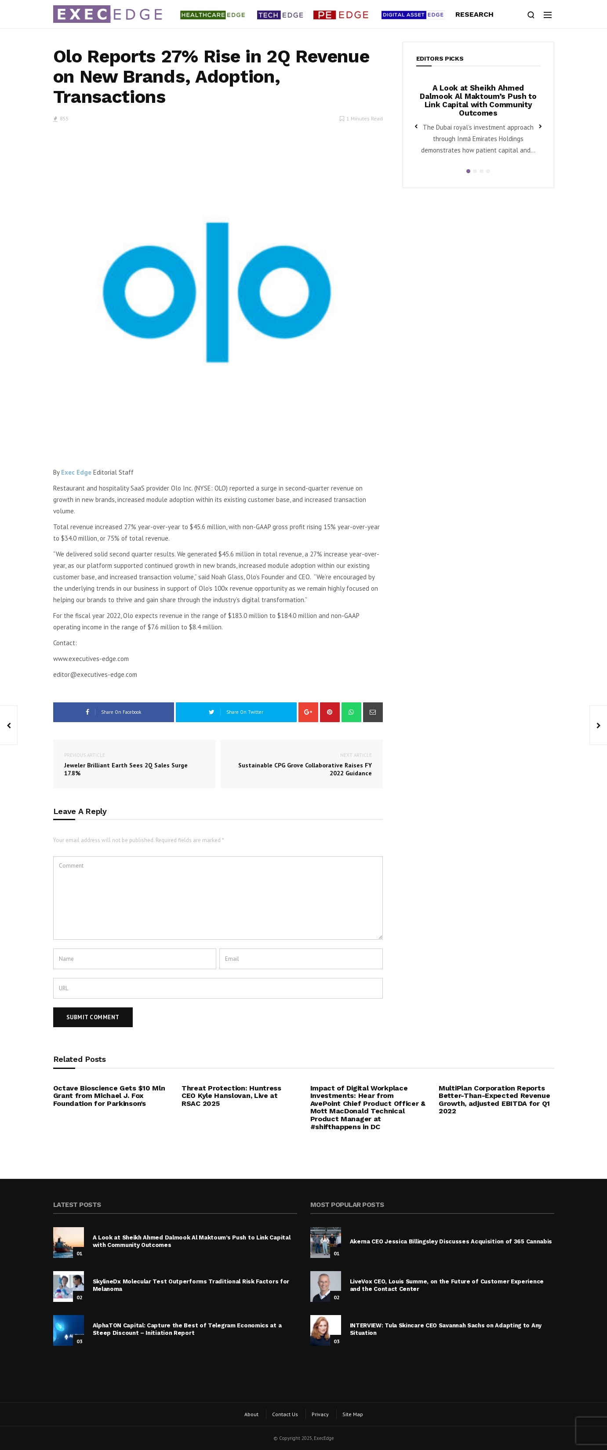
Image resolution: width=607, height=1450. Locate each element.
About (251, 1414)
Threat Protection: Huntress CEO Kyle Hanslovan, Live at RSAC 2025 (231, 1096)
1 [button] (468, 171)
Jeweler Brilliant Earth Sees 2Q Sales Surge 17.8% (134, 764)
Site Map (352, 1414)
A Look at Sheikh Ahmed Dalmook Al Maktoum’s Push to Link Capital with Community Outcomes (478, 100)
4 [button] (488, 171)
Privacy (320, 1414)
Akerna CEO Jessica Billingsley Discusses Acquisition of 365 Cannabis (451, 1241)
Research (474, 14)
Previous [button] (416, 125)
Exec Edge (76, 472)
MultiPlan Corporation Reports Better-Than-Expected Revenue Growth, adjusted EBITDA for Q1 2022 (494, 1100)
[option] (478, 122)
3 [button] (481, 171)
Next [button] (540, 125)
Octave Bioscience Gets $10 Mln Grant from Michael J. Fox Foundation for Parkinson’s (109, 1096)
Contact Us (285, 1414)
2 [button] (475, 171)
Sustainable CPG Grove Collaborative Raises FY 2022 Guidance (301, 764)
